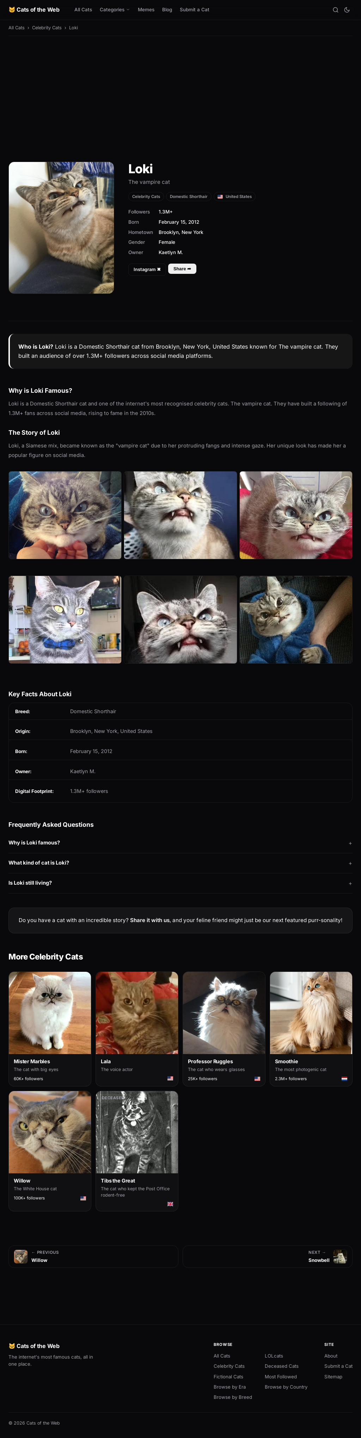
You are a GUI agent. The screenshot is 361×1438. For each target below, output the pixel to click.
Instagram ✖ (147, 269)
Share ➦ (182, 268)
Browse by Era (230, 1387)
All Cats (83, 9)
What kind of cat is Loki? (38, 863)
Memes (146, 9)
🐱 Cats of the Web (34, 9)
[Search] (335, 10)
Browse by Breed (233, 1397)
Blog (167, 9)
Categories (115, 9)
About (330, 1356)
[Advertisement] (180, 93)
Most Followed (281, 1376)
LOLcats (274, 1356)
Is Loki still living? (30, 883)
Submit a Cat (194, 9)
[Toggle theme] (347, 10)
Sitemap (333, 1376)
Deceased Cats (282, 1366)
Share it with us (150, 920)
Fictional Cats (228, 1376)
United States (235, 196)
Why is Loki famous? (34, 843)
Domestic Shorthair (189, 196)
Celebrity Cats (47, 27)
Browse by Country (286, 1387)
